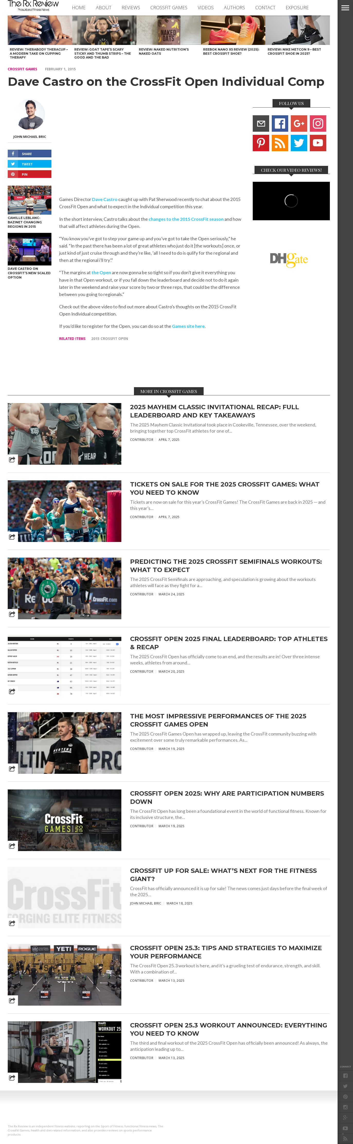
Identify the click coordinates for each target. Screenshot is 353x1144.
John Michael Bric (29, 136)
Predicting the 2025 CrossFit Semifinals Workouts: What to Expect (226, 565)
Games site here (188, 326)
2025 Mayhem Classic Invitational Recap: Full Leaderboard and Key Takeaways (214, 411)
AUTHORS (234, 7)
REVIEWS (131, 7)
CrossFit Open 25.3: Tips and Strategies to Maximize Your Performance (226, 952)
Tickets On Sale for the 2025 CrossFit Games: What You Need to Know (225, 488)
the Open (102, 272)
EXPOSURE (297, 7)
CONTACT (265, 7)
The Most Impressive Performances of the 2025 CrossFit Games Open (218, 720)
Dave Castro (104, 199)
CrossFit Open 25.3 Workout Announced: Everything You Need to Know (228, 1029)
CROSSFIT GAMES (168, 7)
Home (79, 7)
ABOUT (103, 7)
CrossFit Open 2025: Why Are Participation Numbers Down (227, 797)
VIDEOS (206, 7)
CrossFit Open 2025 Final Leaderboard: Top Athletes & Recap (229, 643)
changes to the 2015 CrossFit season (186, 219)
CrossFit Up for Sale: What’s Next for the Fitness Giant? (223, 874)
